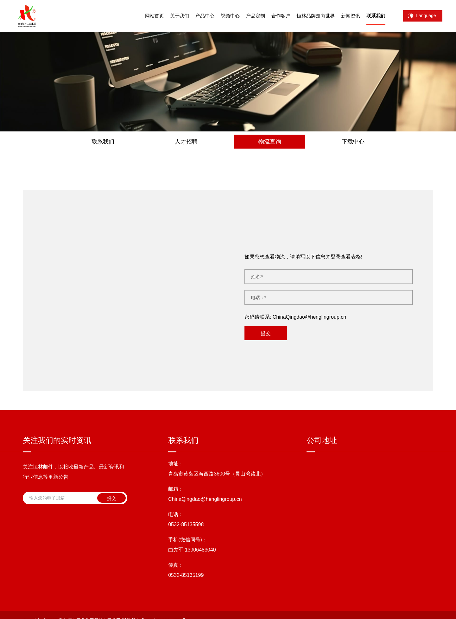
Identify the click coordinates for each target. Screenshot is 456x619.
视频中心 (222, 15)
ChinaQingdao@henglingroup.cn (309, 308)
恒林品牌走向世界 (308, 15)
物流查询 (269, 141)
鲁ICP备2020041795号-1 (165, 579)
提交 (266, 324)
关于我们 (172, 15)
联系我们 (368, 15)
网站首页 (147, 15)
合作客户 (273, 15)
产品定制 (248, 15)
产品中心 (197, 15)
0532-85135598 (186, 482)
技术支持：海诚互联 (228, 579)
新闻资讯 (343, 15)
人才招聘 (186, 141)
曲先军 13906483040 (192, 507)
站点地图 (261, 579)
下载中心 (353, 141)
